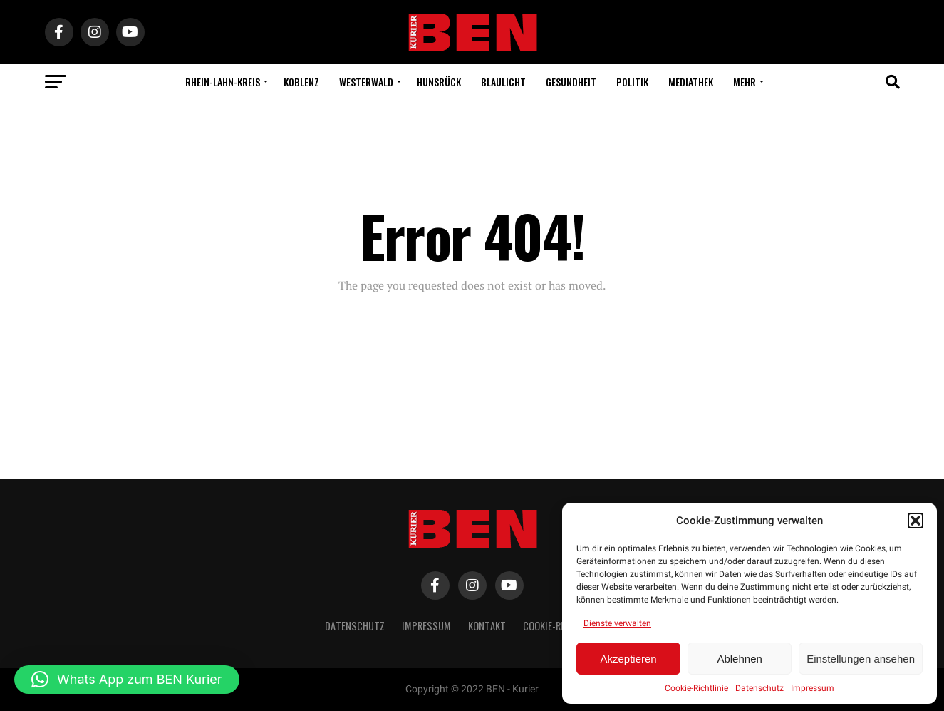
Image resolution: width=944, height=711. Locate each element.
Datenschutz (759, 688)
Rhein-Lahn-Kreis (222, 81)
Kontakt (487, 625)
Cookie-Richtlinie (696, 688)
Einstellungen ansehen (860, 659)
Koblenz (301, 81)
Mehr (744, 81)
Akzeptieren (628, 659)
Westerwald (366, 81)
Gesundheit (571, 81)
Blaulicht (503, 81)
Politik (632, 81)
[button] (915, 520)
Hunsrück (439, 81)
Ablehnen (739, 659)
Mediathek (690, 81)
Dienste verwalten (617, 623)
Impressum (812, 688)
